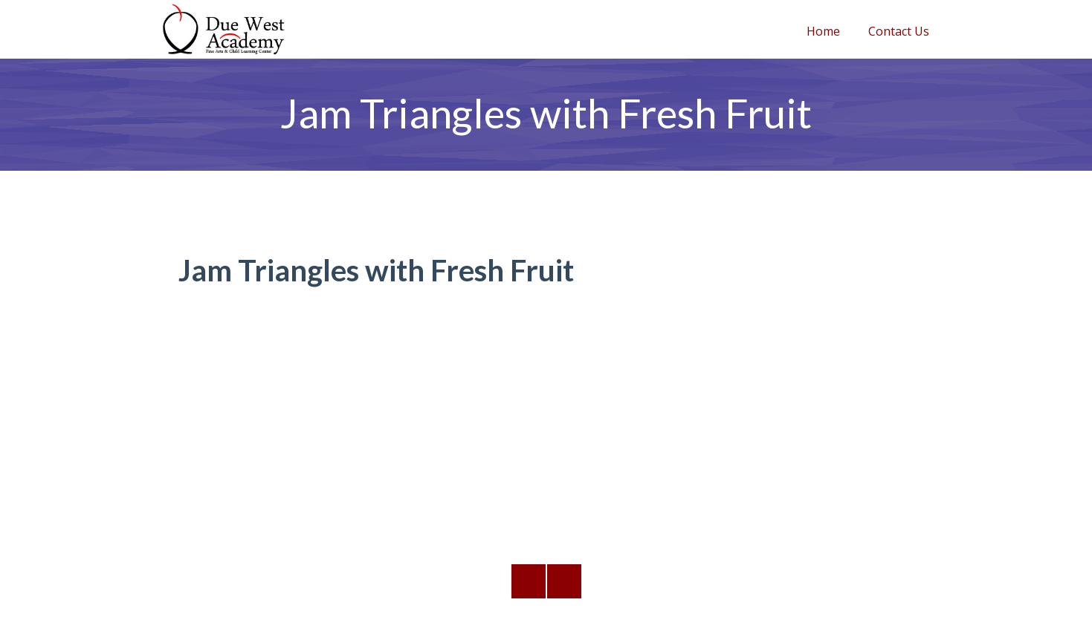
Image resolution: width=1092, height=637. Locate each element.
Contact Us (898, 31)
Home (823, 31)
